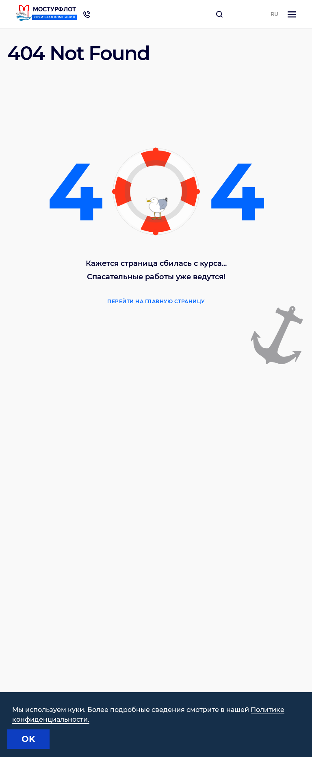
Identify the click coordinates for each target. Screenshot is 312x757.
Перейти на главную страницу (156, 301)
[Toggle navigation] (291, 14)
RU (274, 14)
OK (28, 739)
